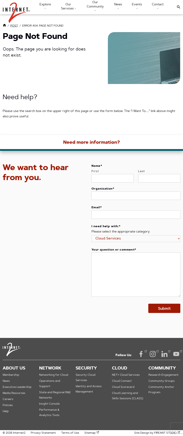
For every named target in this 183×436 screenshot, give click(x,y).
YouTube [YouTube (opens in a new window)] (176, 354)
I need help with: (106, 226)
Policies (8, 405)
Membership (11, 375)
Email (97, 207)
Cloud (119, 368)
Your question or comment (114, 249)
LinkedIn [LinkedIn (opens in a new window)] (164, 354)
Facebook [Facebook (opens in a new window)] (141, 354)
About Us (14, 368)
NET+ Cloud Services (126, 375)
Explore (45, 6)
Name (97, 166)
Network (50, 368)
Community (162, 368)
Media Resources (14, 393)
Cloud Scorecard (123, 387)
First (95, 171)
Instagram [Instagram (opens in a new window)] (153, 354)
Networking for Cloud (53, 375)
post (14, 25)
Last (141, 171)
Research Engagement (163, 375)
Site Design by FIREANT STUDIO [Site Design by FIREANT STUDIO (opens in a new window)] (157, 433)
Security (86, 368)
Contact (158, 6)
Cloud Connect (122, 381)
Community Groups (161, 381)
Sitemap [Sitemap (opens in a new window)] (91, 433)
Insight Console (49, 403)
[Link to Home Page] (4, 26)
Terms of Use (70, 433)
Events (137, 6)
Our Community (95, 6)
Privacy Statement (43, 433)
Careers (8, 399)
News (118, 6)
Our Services (68, 6)
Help (6, 411)
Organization (103, 188)
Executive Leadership (17, 387)
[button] (16, 11)
